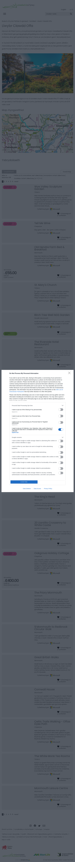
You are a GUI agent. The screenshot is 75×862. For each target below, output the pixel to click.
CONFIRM (24, 482)
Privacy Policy (48, 488)
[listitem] (37, 405)
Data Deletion (27, 488)
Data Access (37, 488)
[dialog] (37, 431)
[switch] (60, 409)
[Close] (70, 373)
